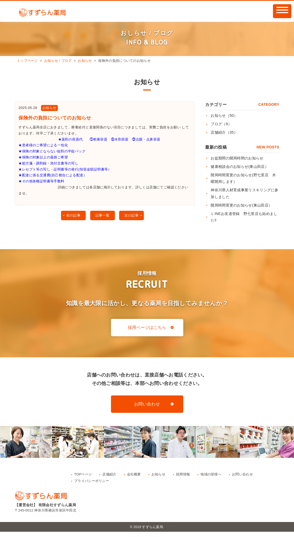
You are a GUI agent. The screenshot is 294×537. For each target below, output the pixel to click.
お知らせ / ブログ (58, 61)
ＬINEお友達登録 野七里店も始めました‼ (244, 217)
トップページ (27, 61)
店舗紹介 (224, 132)
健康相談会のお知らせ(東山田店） (239, 166)
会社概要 (134, 479)
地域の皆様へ (210, 479)
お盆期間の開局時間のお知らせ (237, 158)
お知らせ (85, 61)
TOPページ (83, 479)
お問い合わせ (147, 409)
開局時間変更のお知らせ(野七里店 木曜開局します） (243, 178)
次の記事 (133, 225)
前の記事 (70, 225)
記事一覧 (101, 225)
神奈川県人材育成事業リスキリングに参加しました (244, 193)
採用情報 (183, 479)
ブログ (221, 124)
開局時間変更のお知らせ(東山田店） (241, 205)
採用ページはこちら (147, 332)
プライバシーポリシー (91, 486)
